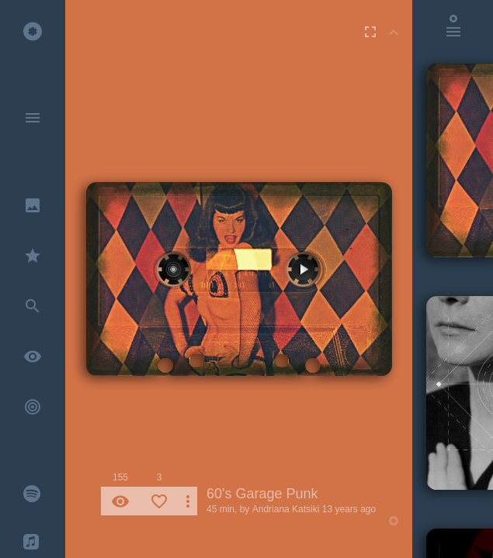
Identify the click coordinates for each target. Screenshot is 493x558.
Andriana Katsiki (286, 509)
